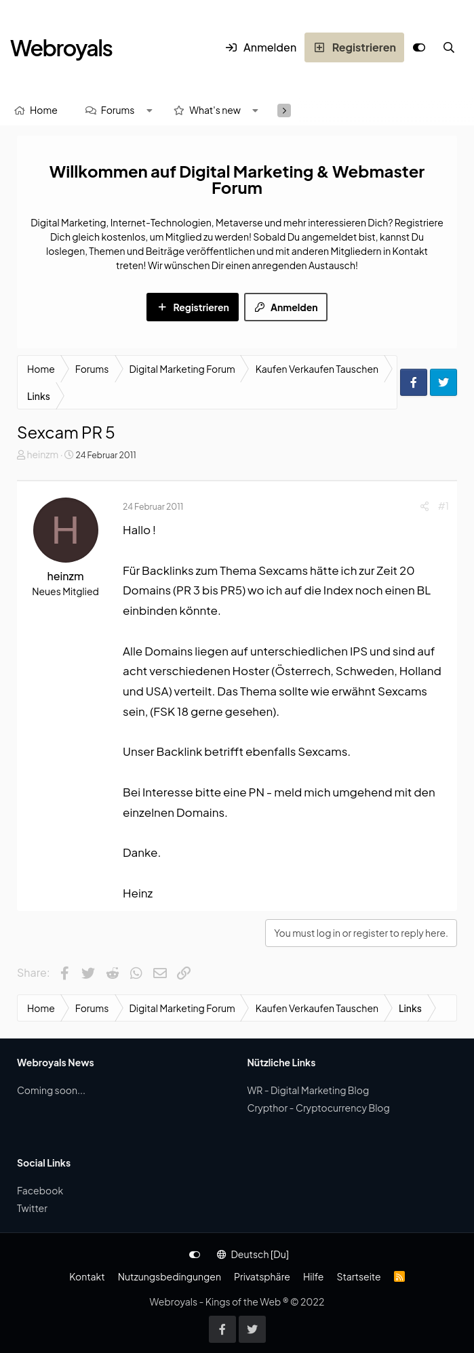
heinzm (42, 454)
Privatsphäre (262, 1276)
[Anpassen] (419, 47)
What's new (215, 110)
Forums (118, 110)
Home (44, 110)
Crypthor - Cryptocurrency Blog (319, 1108)
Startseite (358, 1276)
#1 (443, 506)
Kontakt (86, 1276)
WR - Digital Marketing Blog (309, 1090)
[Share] (424, 506)
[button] (149, 110)
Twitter (32, 1208)
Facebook (40, 1190)
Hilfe (313, 1276)
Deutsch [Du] (253, 1254)
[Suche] (449, 47)
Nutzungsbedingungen (169, 1276)
